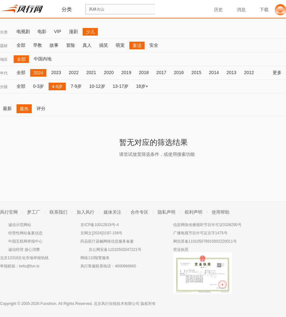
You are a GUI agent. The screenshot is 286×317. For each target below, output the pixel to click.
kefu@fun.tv (29, 266)
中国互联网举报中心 (25, 241)
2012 (249, 72)
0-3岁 (38, 86)
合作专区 (139, 212)
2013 (231, 72)
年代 (4, 73)
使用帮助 (220, 212)
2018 (144, 72)
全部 (21, 45)
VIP (57, 31)
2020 (109, 72)
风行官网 (9, 212)
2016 (179, 72)
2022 (73, 72)
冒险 (70, 45)
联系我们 (58, 212)
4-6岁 (57, 86)
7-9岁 (76, 86)
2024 (38, 72)
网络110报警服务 (95, 258)
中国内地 (42, 58)
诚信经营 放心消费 (24, 249)
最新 (7, 108)
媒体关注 (112, 212)
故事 (54, 45)
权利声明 (193, 212)
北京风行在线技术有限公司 (117, 303)
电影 (41, 31)
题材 (4, 46)
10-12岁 (97, 86)
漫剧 (73, 31)
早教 (37, 45)
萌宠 (120, 45)
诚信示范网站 (19, 225)
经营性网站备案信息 (25, 233)
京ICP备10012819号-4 (99, 225)
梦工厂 (33, 212)
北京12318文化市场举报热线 (24, 258)
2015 (196, 72)
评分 (41, 108)
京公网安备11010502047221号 (115, 249)
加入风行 (85, 212)
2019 (126, 72)
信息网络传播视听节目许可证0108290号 (207, 225)
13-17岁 (121, 86)
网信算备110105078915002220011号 (205, 241)
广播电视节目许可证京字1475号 (200, 233)
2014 (214, 72)
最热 (24, 108)
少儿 (90, 31)
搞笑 (103, 45)
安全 (153, 45)
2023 (56, 72)
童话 (137, 45)
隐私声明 (166, 212)
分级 (4, 87)
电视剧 (23, 31)
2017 (161, 72)
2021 (91, 72)
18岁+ (142, 86)
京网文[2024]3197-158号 (101, 233)
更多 (279, 72)
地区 (4, 59)
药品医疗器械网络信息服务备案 (107, 241)
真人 (87, 45)
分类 (4, 32)
